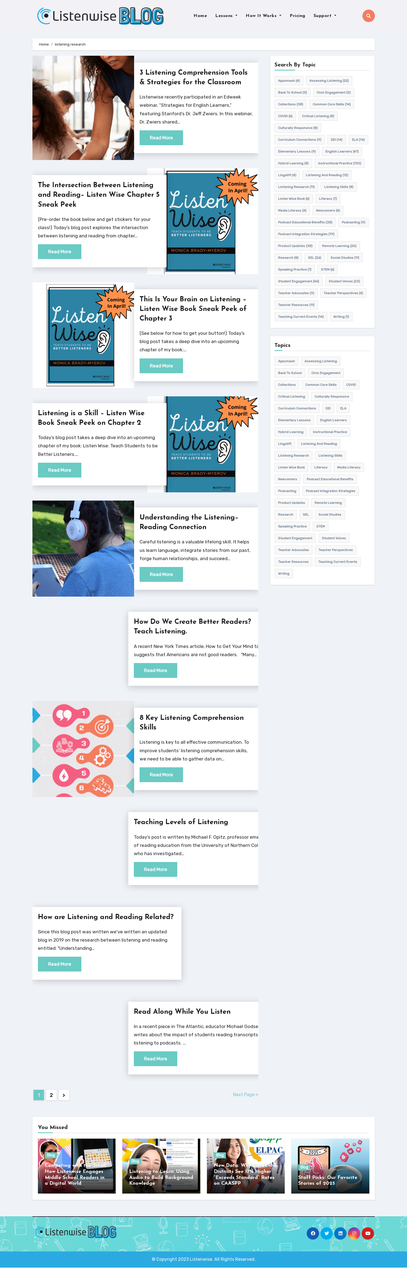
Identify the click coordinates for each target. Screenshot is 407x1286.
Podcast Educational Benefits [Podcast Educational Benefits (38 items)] (305, 222)
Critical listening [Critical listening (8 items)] (318, 116)
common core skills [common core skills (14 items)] (332, 104)
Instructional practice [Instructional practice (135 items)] (339, 163)
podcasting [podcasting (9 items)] (353, 222)
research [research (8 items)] (288, 258)
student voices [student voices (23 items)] (344, 281)
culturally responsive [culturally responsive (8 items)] (298, 128)
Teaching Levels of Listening (184, 832)
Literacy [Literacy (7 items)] (328, 199)
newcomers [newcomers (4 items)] (328, 210)
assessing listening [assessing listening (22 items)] (329, 81)
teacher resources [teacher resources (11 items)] (296, 305)
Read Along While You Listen (186, 1031)
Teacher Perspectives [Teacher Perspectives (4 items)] (343, 293)
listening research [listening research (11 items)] (296, 187)
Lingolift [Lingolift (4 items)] (287, 175)
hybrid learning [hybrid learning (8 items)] (293, 163)
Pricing (297, 16)
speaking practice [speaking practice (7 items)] (294, 269)
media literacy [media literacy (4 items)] (292, 210)
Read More (161, 147)
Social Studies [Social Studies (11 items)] (345, 258)
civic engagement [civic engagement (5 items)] (334, 92)
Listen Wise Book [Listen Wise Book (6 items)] (293, 199)
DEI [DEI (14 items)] (336, 140)
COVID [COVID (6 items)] (285, 116)
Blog (51, 1174)
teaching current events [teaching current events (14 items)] (301, 317)
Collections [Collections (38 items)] (290, 104)
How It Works (263, 16)
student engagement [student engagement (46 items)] (298, 281)
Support (325, 16)
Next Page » (245, 1114)
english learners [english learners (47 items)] (342, 151)
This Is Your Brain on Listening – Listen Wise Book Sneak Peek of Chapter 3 (195, 318)
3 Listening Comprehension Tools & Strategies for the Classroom (188, 82)
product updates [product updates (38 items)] (295, 246)
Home (200, 16)
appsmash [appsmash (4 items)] (289, 81)
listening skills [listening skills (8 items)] (338, 187)
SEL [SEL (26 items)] (314, 258)
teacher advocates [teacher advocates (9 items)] (296, 293)
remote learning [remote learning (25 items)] (339, 246)
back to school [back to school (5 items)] (292, 92)
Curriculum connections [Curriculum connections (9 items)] (299, 140)
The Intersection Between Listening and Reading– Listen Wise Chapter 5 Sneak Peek (92, 205)
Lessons (226, 16)
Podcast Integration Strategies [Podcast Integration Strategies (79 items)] (306, 234)
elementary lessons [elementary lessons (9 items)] (297, 151)
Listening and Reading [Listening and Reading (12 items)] (327, 175)
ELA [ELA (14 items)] (358, 140)
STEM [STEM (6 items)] (327, 269)
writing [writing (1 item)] (341, 317)
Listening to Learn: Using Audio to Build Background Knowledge (161, 1196)
